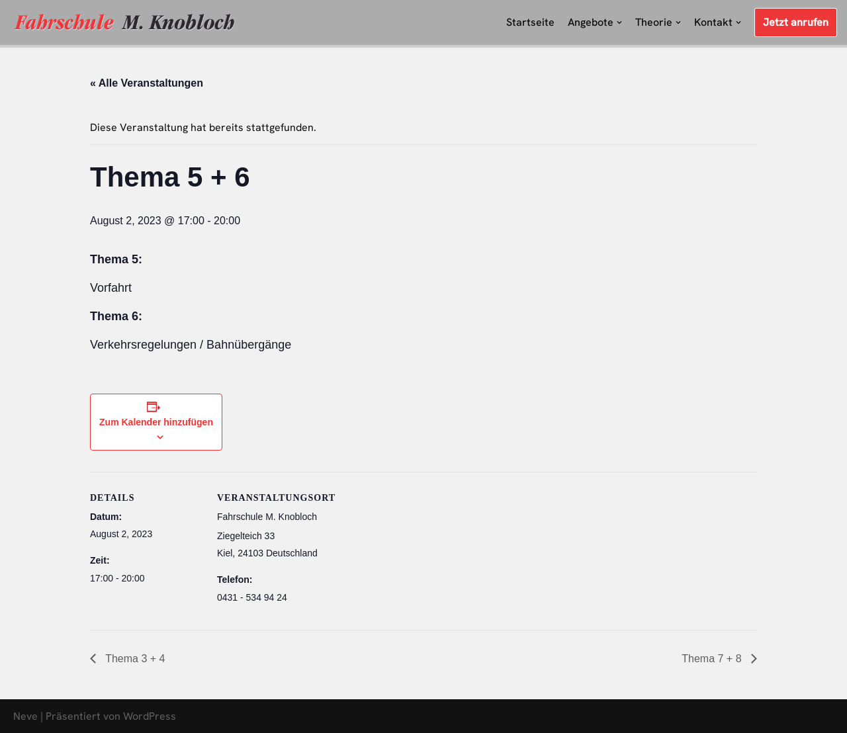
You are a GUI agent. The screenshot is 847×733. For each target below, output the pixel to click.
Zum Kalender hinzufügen (156, 422)
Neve (25, 716)
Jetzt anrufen (795, 22)
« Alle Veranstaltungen (146, 83)
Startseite (530, 22)
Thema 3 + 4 (134, 658)
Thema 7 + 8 (713, 658)
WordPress (149, 716)
